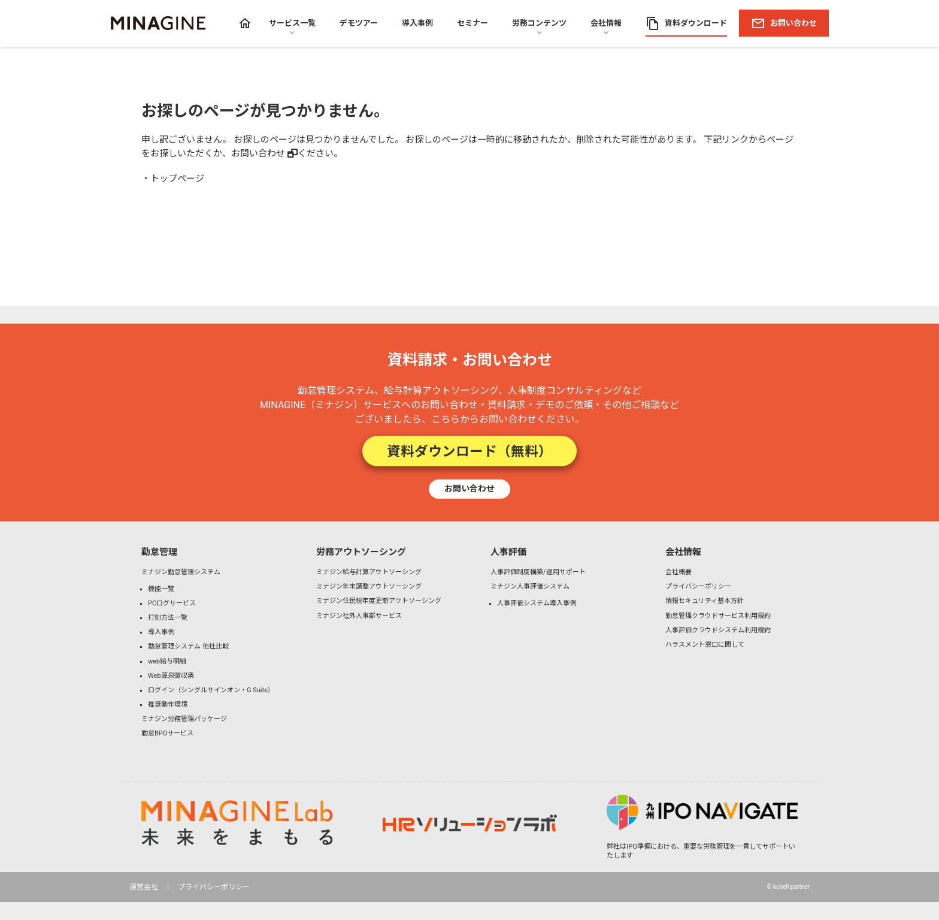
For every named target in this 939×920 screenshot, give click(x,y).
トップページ (177, 178)
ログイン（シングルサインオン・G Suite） (211, 690)
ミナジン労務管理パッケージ (184, 719)
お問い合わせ (258, 153)
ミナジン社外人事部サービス (359, 616)
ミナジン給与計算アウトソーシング (369, 572)
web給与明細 (167, 661)
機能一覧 (161, 589)
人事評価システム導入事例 (536, 603)
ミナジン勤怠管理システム (180, 572)
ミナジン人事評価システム (530, 586)
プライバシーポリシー (698, 586)
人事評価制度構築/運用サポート (538, 572)
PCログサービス (172, 603)
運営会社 (143, 887)
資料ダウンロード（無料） (469, 451)
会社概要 (678, 572)
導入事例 (161, 632)
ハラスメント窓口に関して (704, 644)
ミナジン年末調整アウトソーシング (369, 586)
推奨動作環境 (167, 704)
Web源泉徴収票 (171, 676)
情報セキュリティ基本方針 (704, 601)
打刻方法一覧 (167, 618)
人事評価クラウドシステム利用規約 (718, 630)
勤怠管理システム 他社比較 (188, 646)
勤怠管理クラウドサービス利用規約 (718, 616)
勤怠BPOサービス (167, 733)
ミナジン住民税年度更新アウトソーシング (378, 601)
